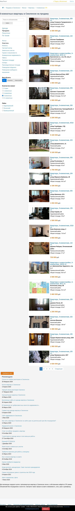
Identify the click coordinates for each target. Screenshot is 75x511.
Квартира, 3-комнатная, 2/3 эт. (61, 141)
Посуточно (6, 33)
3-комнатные (8, 95)
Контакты (3, 504)
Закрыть (45, 509)
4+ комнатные (8, 98)
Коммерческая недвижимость (11, 55)
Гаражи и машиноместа (9, 53)
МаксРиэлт (3, 1)
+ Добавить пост (7, 373)
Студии (6, 88)
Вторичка (10, 80)
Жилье (4, 40)
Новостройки (18, 80)
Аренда (5, 28)
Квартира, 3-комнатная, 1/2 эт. (61, 37)
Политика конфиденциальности (23, 504)
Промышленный (9, 110)
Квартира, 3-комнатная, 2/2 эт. (61, 317)
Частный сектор (7, 48)
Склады (4, 62)
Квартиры (5, 43)
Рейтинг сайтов (40, 504)
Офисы (4, 57)
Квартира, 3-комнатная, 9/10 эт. (61, 123)
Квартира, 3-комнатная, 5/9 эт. (61, 106)
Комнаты (5, 45)
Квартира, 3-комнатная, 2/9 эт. (61, 174)
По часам (5, 35)
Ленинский (7, 108)
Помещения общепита (9, 67)
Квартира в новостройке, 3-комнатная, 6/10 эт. (61, 54)
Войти (72, 1)
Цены (9, 504)
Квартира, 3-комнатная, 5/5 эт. (61, 89)
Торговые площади (8, 60)
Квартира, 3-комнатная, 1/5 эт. (61, 71)
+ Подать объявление (60, 1)
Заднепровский (8, 105)
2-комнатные (8, 93)
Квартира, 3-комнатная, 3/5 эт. (61, 335)
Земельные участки (8, 50)
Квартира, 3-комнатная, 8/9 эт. (61, 19)
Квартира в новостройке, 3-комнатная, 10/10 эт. (61, 263)
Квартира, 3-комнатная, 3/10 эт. (61, 226)
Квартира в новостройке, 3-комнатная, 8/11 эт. (61, 283)
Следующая (59, 369)
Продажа (5, 31)
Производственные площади (11, 65)
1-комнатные (8, 91)
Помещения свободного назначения (9, 71)
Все (4, 80)
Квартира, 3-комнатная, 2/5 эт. (61, 300)
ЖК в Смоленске (52, 504)
